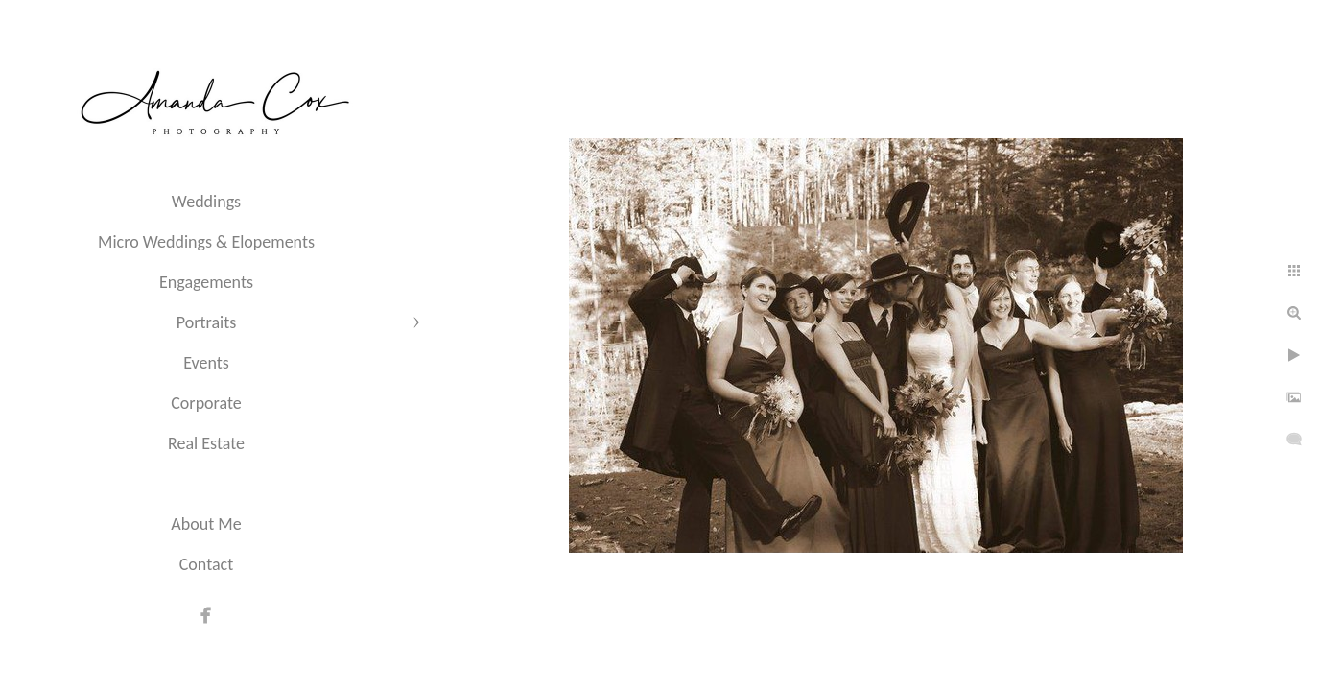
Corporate (206, 403)
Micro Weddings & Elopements (206, 241)
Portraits (206, 322)
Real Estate (206, 443)
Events (206, 362)
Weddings (206, 201)
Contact (206, 564)
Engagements (206, 282)
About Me (206, 524)
